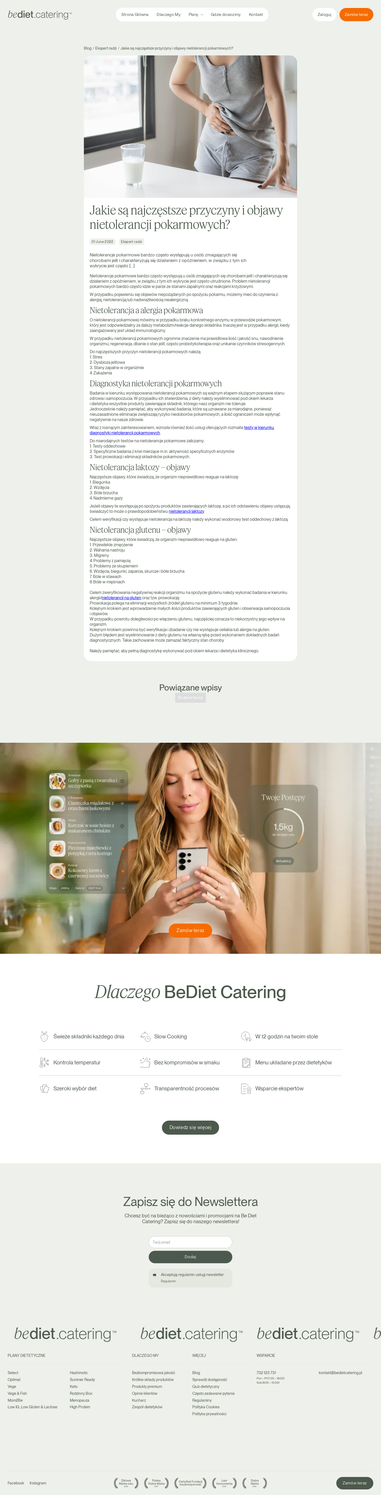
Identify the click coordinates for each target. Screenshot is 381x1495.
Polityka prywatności (209, 1413)
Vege (12, 1386)
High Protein (80, 1407)
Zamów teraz (356, 14)
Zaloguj (324, 14)
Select (13, 1372)
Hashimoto (79, 1372)
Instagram (38, 1483)
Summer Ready (82, 1379)
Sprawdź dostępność (209, 1379)
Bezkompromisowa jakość (153, 1372)
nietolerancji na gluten (121, 597)
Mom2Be (15, 1400)
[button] (196, 14)
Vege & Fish (17, 1393)
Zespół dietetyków (147, 1407)
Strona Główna (135, 14)
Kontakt (256, 14)
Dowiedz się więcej (191, 1127)
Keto (74, 1386)
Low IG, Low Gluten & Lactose (32, 1407)
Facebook (16, 1483)
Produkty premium (147, 1386)
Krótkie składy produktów (153, 1379)
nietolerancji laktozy (186, 511)
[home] (40, 14)
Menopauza (79, 1400)
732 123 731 (266, 1372)
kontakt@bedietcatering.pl (340, 1372)
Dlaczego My (169, 14)
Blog (196, 1372)
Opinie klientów (144, 1393)
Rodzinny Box (81, 1393)
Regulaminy (202, 1400)
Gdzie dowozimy (226, 14)
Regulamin (168, 1281)
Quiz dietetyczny (205, 1386)
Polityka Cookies (206, 1407)
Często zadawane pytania (213, 1393)
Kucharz (139, 1400)
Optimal (14, 1379)
